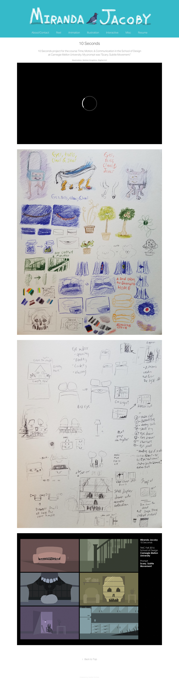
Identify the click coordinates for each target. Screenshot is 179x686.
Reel (58, 32)
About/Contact (40, 32)
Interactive (112, 32)
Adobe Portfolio (93, 677)
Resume (142, 32)
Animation (74, 32)
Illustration (93, 32)
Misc (128, 32)
